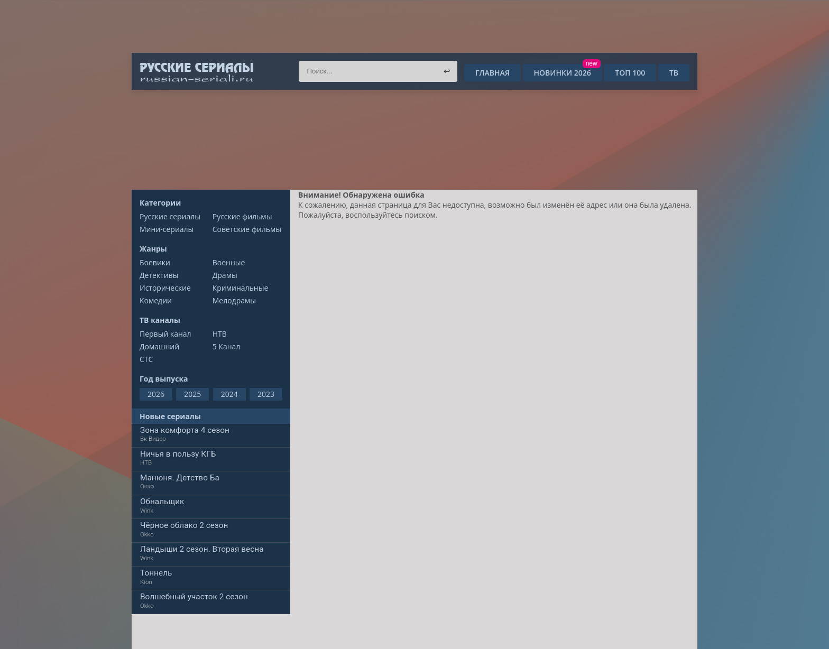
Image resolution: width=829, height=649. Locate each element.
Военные (229, 262)
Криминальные (241, 288)
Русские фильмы (242, 216)
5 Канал (227, 346)
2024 (229, 394)
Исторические (165, 288)
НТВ (220, 334)
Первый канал (165, 334)
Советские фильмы (247, 229)
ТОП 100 (630, 73)
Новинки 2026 (566, 73)
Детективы (159, 275)
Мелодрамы (234, 300)
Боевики (155, 262)
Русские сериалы (170, 216)
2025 (192, 394)
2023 (265, 394)
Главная (492, 73)
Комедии (156, 300)
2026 (156, 394)
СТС (146, 359)
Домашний (159, 346)
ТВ (673, 73)
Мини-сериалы (167, 229)
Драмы (225, 275)
